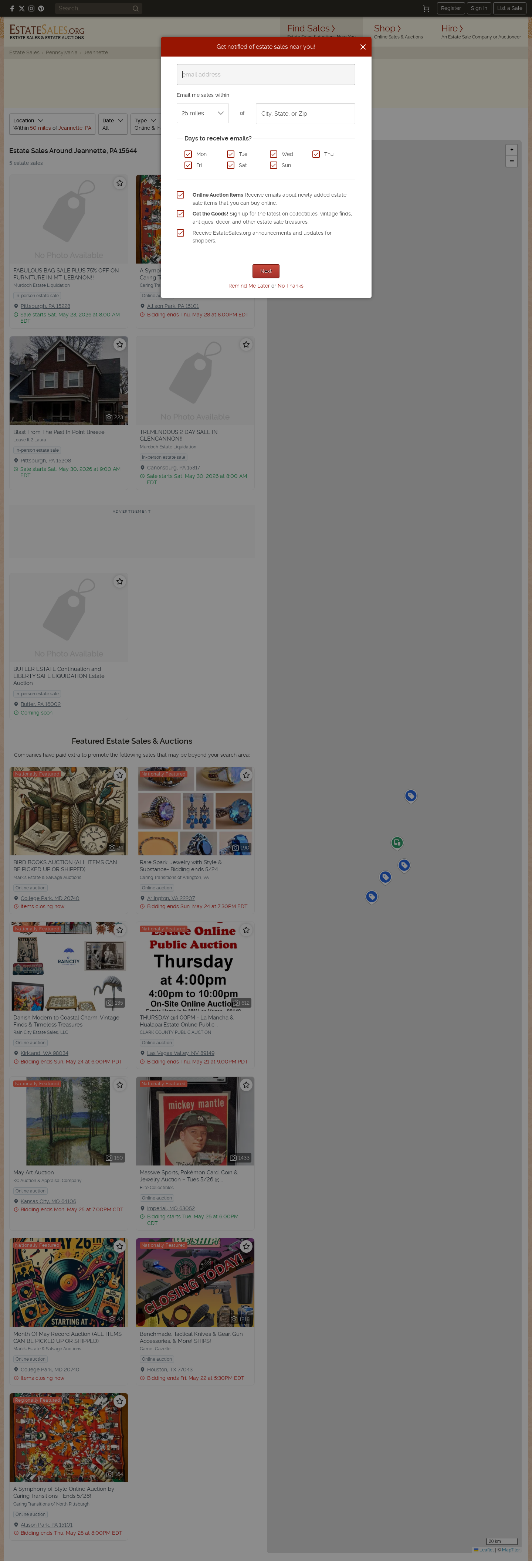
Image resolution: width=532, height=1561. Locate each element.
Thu (328, 154)
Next (266, 271)
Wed (287, 154)
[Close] (363, 47)
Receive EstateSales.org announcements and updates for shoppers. (262, 237)
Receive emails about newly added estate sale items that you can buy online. (269, 199)
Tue (243, 154)
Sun (286, 165)
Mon (201, 154)
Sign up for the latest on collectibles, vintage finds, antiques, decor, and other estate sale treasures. (272, 218)
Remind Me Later (249, 286)
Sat (243, 165)
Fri (199, 165)
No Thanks (291, 286)
